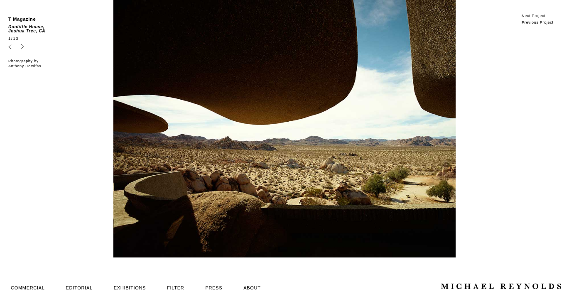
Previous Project (538, 22)
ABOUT (251, 287)
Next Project (533, 16)
